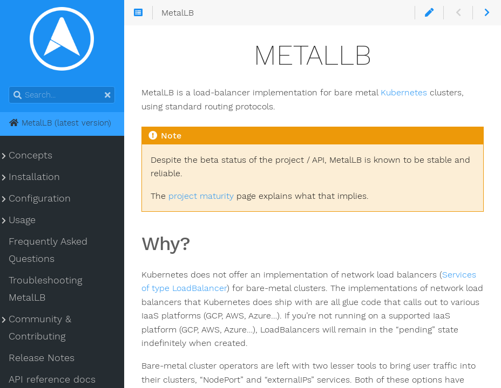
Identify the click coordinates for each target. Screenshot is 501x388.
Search (9, 86)
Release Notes (42, 357)
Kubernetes (404, 92)
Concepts (30, 155)
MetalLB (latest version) (60, 123)
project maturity (201, 196)
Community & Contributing (40, 328)
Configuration (40, 198)
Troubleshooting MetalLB (45, 289)
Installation (34, 176)
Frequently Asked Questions (48, 250)
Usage (22, 219)
